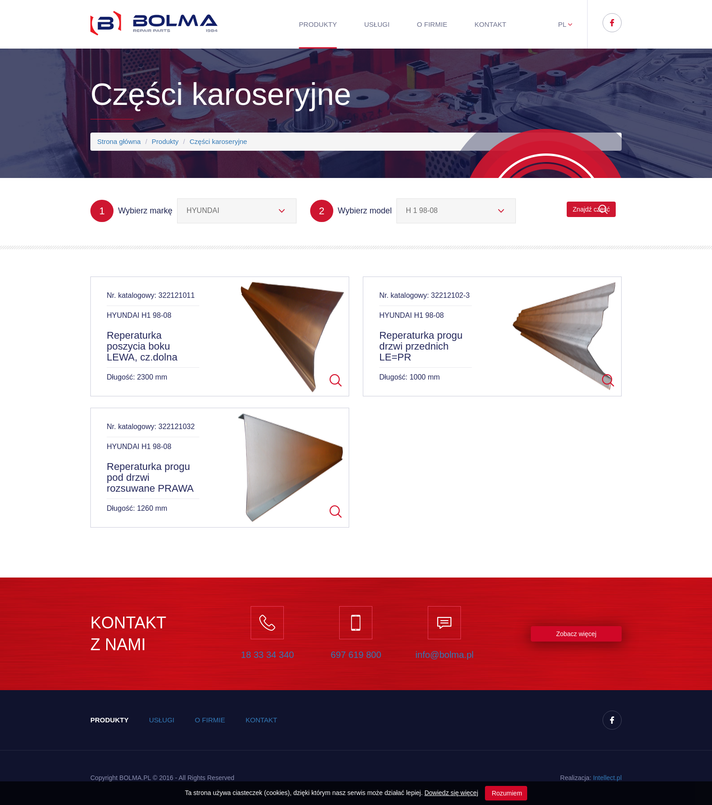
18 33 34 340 (267, 655)
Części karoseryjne (218, 141)
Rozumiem (506, 793)
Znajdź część (591, 209)
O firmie (432, 24)
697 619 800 (356, 655)
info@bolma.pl (444, 655)
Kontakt (490, 24)
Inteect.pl (607, 777)
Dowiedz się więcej (451, 792)
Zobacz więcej (576, 633)
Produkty (318, 24)
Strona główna (119, 141)
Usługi (377, 24)
